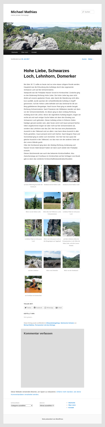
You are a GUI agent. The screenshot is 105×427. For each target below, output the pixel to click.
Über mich (24, 52)
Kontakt (34, 52)
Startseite (14, 52)
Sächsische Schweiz (67, 323)
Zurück (83, 59)
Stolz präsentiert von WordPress (52, 419)
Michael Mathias (24, 12)
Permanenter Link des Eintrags (45, 325)
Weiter (91, 59)
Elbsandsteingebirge (53, 323)
